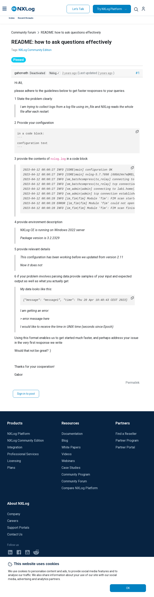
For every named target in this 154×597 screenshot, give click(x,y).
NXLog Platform (18, 434)
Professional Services (23, 454)
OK (128, 588)
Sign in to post (26, 393)
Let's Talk (78, 9)
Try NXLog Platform (109, 9)
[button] (4, 9)
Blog (65, 440)
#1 (138, 73)
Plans (11, 468)
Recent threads (25, 18)
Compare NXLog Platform (80, 488)
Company (13, 514)
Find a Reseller (126, 434)
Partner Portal (125, 447)
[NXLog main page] (23, 8)
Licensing (14, 461)
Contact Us (14, 534)
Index (12, 18)
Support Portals (18, 527)
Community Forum (74, 481)
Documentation (72, 434)
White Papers (71, 447)
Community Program (76, 474)
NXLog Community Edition (35, 50)
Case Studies (71, 468)
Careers (12, 521)
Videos (67, 454)
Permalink (133, 382)
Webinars (68, 461)
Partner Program (127, 440)
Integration (14, 447)
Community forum (23, 32)
